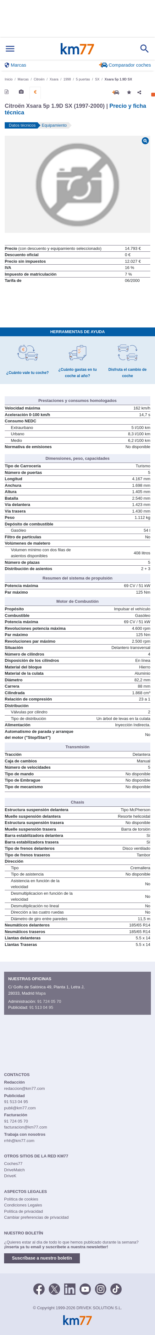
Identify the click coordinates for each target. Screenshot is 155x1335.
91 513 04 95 (41, 1007)
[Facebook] (39, 1288)
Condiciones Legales (23, 1205)
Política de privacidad (23, 1211)
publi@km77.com (20, 1108)
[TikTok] (116, 1288)
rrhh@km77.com (19, 1140)
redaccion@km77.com (24, 1088)
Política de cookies (21, 1199)
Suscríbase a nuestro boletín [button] (42, 1258)
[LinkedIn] (69, 1288)
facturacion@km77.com (25, 1127)
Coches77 (13, 1163)
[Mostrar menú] (10, 49)
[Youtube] (85, 1288)
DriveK (10, 1175)
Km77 (77, 48)
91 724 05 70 (49, 1001)
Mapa (41, 993)
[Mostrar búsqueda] (144, 48)
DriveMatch (14, 1169)
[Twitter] (54, 1288)
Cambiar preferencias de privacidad (36, 1217)
